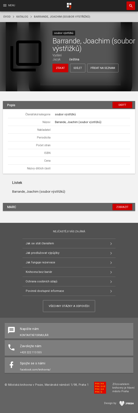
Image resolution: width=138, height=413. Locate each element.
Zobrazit (122, 207)
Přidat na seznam (103, 68)
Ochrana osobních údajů (41, 281)
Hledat (129, 4)
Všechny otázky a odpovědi (69, 306)
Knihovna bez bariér (39, 272)
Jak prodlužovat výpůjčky (42, 253)
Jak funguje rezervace (40, 262)
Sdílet (77, 68)
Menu (9, 5)
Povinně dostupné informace (45, 291)
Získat (60, 68)
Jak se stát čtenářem (40, 243)
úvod (7, 16)
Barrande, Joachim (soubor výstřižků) (62, 16)
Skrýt (122, 105)
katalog (22, 16)
